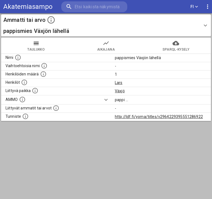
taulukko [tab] (36, 46)
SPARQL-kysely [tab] (176, 46)
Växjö (120, 91)
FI (194, 7)
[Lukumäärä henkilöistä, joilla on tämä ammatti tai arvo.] (43, 74)
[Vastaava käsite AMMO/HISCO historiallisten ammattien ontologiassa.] (22, 99)
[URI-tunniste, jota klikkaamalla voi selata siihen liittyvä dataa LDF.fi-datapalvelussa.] (25, 116)
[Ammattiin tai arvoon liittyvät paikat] (35, 90)
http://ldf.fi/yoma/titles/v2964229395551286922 (159, 116)
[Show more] (106, 99)
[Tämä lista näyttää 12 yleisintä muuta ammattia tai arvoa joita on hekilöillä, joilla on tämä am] (56, 108)
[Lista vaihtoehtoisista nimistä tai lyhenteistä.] (44, 65)
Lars (119, 82)
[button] (106, 25)
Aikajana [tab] (106, 46)
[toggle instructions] (51, 19)
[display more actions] (207, 6)
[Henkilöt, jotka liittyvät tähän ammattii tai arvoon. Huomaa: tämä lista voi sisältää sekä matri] (24, 82)
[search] (94, 6)
